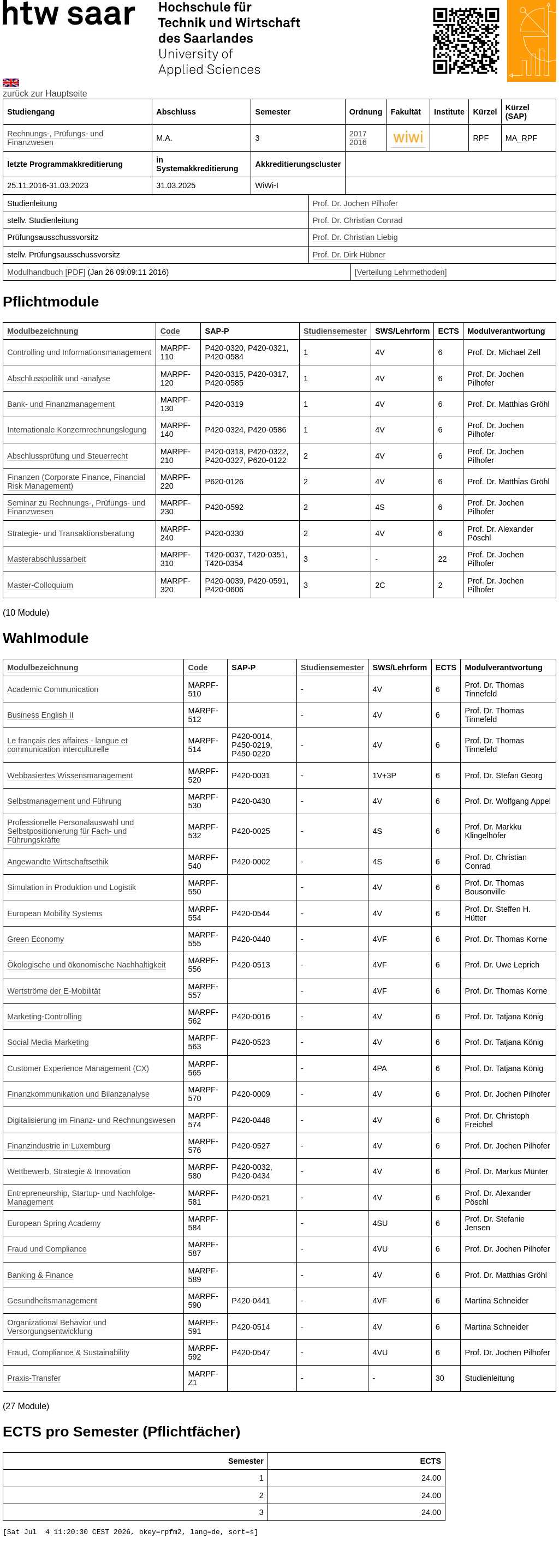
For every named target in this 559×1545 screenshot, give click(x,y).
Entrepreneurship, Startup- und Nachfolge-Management (81, 1197)
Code (170, 331)
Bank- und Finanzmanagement (61, 404)
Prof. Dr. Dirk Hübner (349, 254)
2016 (358, 142)
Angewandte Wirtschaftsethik (58, 861)
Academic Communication (52, 689)
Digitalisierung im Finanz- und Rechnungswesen (91, 1120)
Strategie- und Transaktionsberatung (70, 533)
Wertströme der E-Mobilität (53, 991)
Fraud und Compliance (47, 1249)
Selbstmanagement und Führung (64, 801)
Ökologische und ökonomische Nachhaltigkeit (86, 964)
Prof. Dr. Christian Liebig (355, 237)
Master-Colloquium (40, 585)
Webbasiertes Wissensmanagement (70, 775)
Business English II (40, 715)
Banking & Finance (40, 1275)
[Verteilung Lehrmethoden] (401, 272)
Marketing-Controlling (44, 1016)
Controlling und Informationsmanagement (79, 352)
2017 (358, 133)
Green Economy (35, 939)
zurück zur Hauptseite (45, 93)
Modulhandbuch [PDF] (46, 272)
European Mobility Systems (54, 913)
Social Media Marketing (48, 1042)
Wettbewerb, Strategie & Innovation (68, 1171)
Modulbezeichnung (42, 331)
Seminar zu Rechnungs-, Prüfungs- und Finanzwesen (76, 507)
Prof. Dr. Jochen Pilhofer (355, 203)
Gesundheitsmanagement (52, 1300)
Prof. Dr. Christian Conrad (358, 220)
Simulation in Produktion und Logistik (71, 887)
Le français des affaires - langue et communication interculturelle (67, 745)
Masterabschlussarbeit (46, 559)
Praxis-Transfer (34, 1378)
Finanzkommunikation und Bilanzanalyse (78, 1094)
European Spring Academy (53, 1223)
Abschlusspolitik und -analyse (58, 378)
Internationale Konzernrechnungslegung (76, 429)
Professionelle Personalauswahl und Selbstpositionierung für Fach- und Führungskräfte (70, 831)
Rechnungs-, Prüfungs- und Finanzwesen (55, 138)
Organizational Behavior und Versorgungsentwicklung (56, 1327)
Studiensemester (335, 331)
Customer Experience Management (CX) (78, 1068)
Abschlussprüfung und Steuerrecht (67, 456)
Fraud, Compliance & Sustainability (68, 1352)
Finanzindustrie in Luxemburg (58, 1145)
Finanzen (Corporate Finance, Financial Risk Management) (76, 481)
